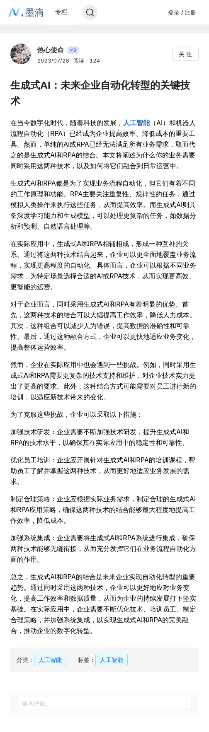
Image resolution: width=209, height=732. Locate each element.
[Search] (90, 12)
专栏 (61, 12)
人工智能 (136, 122)
